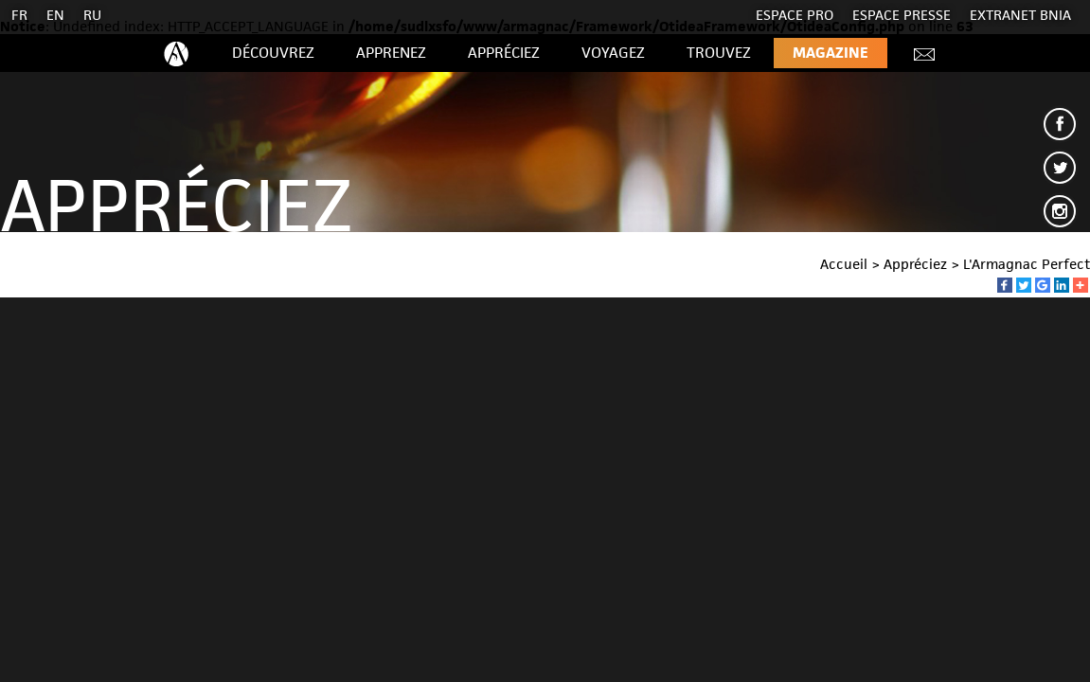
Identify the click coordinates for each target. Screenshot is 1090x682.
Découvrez (273, 53)
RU (92, 15)
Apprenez (391, 53)
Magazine (830, 53)
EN (55, 15)
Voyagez (613, 53)
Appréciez (504, 53)
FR (19, 15)
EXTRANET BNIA (1020, 15)
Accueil (843, 264)
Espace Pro (794, 15)
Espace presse (901, 15)
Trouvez (719, 53)
